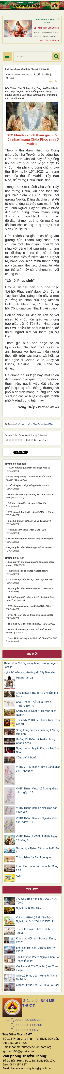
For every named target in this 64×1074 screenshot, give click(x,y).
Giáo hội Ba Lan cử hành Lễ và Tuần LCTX (29, 521)
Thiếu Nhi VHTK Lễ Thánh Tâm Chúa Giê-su (38, 722)
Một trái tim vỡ (24, 677)
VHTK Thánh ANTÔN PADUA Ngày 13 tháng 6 (36, 838)
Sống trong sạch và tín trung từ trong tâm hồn (37, 732)
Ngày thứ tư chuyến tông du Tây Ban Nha (38, 750)
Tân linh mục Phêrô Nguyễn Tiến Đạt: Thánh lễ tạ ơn (38, 959)
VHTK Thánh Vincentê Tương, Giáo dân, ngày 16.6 (37, 790)
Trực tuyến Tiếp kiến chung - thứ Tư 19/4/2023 (31, 547)
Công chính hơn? (26, 757)
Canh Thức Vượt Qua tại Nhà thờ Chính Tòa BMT (32, 638)
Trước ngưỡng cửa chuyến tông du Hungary (30, 538)
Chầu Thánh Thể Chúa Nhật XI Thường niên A (34, 704)
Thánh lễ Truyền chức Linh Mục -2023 (34, 931)
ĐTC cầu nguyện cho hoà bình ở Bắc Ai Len (30, 606)
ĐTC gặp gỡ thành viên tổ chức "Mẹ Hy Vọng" (31, 512)
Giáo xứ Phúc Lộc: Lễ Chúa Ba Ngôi (37, 985)
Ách (18, 875)
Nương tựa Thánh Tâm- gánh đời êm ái (38, 850)
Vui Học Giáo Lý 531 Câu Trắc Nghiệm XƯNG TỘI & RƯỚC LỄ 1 (36, 919)
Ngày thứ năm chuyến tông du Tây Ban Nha (29, 672)
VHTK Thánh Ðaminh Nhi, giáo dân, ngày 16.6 (37, 810)
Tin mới (32, 653)
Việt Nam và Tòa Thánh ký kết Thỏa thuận (37, 968)
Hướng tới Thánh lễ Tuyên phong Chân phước (35, 741)
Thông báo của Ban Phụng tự (33, 857)
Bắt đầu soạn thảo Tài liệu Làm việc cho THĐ (30, 579)
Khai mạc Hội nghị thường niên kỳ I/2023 (36, 940)
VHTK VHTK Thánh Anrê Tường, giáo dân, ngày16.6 (38, 769)
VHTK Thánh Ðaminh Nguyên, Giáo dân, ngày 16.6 (37, 820)
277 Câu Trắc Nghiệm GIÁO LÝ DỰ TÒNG (37, 900)
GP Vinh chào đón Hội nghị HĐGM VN (27, 503)
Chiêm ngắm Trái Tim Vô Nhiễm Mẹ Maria (37, 694)
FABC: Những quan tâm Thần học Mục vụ (29, 468)
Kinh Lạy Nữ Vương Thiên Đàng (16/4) (27, 530)
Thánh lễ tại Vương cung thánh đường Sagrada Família (31, 665)
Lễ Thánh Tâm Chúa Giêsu (46, 28)
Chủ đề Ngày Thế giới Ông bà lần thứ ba (28, 485)
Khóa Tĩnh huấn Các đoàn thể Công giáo (37, 868)
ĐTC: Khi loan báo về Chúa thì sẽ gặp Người (30, 615)
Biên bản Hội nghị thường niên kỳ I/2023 (36, 949)
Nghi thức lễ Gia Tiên (28, 908)
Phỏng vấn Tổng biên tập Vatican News (28, 571)
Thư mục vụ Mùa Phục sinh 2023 (24, 624)
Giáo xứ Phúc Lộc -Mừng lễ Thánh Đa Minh (36, 977)
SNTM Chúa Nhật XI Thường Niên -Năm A (37, 713)
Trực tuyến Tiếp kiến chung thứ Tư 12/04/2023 (31, 588)
